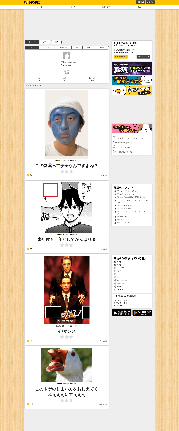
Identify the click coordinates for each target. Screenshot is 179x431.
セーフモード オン (120, 56)
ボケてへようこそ (143, 56)
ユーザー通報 (67, 66)
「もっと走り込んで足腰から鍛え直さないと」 (129, 197)
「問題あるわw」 (120, 216)
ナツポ (117, 271)
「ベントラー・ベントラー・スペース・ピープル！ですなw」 (132, 201)
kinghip (117, 262)
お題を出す (106, 7)
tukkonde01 (119, 268)
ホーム (39, 7)
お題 (56, 42)
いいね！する (120, 300)
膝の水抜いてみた (121, 280)
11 (29, 403)
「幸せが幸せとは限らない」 (124, 208)
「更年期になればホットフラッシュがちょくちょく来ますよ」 (132, 212)
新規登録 (140, 2)
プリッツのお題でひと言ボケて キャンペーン (132, 137)
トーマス (32, 42)
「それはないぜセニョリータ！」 (125, 194)
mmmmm (118, 290)
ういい (117, 277)
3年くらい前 (103, 175)
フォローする (120, 303)
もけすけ (118, 274)
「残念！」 (119, 220)
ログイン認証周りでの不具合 (132, 151)
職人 (139, 7)
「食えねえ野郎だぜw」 (122, 205)
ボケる (73, 7)
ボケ (45, 42)
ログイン (150, 2)
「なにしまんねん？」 (122, 223)
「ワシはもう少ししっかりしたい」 (126, 191)
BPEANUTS (119, 283)
